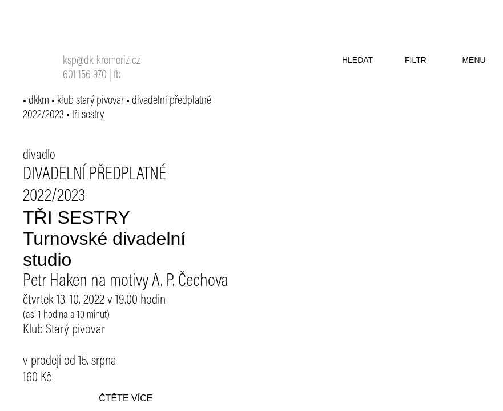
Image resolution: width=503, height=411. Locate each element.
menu (473, 60)
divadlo (39, 155)
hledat (357, 60)
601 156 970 (85, 76)
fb (117, 76)
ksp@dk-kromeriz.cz (101, 61)
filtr (415, 60)
